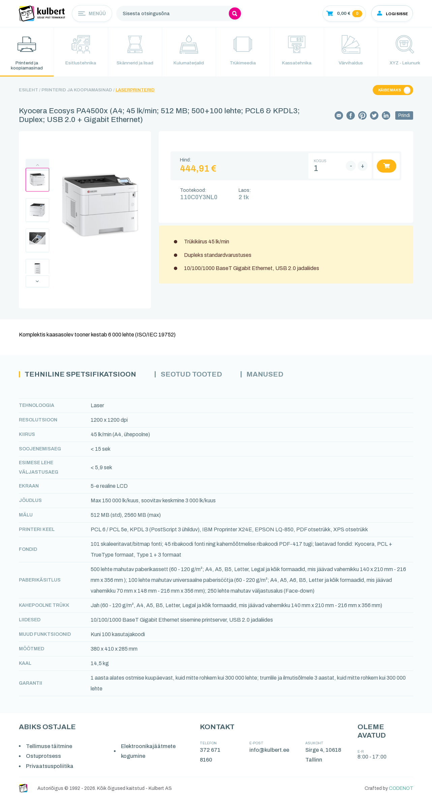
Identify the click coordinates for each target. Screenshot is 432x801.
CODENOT (401, 790)
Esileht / (29, 91)
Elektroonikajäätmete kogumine (149, 753)
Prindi (404, 116)
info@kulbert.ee (269, 751)
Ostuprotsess (43, 758)
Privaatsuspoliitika (50, 768)
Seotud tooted (200, 376)
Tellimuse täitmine (49, 748)
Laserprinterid (135, 91)
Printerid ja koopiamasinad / (78, 91)
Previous (37, 166)
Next (37, 283)
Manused (276, 376)
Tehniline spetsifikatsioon (84, 376)
